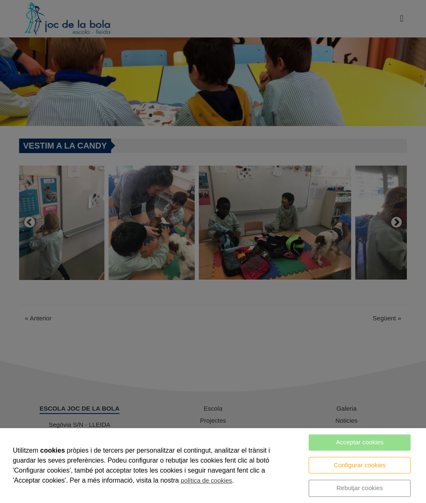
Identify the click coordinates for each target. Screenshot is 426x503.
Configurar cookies (360, 464)
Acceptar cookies (359, 442)
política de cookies (206, 480)
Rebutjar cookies (360, 487)
